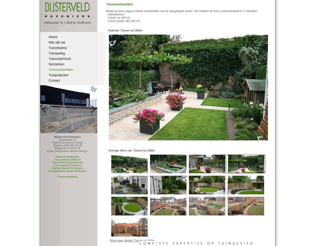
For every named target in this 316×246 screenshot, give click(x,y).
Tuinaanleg (57, 53)
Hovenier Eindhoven (67, 156)
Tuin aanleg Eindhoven (67, 159)
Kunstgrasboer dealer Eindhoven (67, 171)
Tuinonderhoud (60, 59)
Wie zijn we (57, 42)
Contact (54, 80)
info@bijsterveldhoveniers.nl (71, 151)
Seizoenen (56, 64)
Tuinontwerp (58, 48)
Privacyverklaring (67, 176)
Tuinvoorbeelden (61, 70)
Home (53, 37)
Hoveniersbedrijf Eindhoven (68, 168)
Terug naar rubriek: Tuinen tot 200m (132, 240)
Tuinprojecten (59, 75)
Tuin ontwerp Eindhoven (67, 165)
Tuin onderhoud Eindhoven (67, 162)
